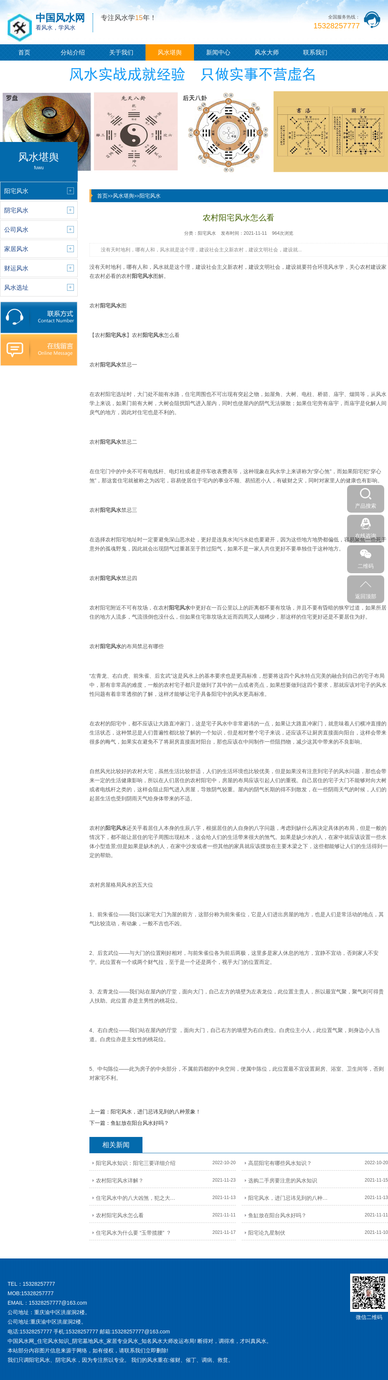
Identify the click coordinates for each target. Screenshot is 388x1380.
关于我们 (121, 52)
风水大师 (267, 52)
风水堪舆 (170, 52)
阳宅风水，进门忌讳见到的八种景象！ (156, 1112)
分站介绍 (73, 52)
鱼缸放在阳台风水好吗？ (140, 1123)
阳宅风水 (150, 196)
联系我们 (315, 52)
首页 (24, 52)
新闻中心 (218, 52)
